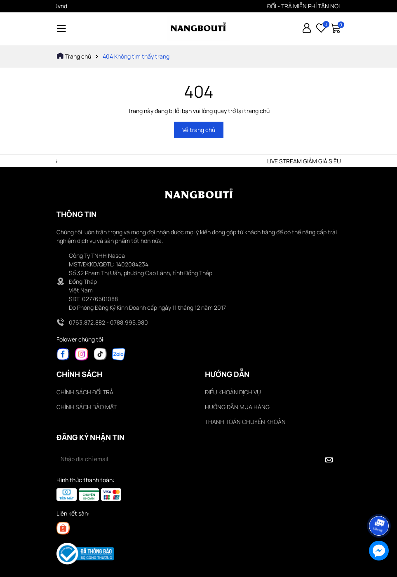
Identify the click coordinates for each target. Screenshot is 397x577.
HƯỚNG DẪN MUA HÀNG (237, 407)
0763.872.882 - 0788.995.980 (108, 322)
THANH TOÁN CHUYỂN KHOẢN (245, 422)
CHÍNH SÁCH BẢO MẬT (86, 407)
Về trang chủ (198, 130)
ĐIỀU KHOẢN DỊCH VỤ (233, 392)
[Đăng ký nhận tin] (329, 459)
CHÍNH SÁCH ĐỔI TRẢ (84, 392)
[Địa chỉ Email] (198, 459)
